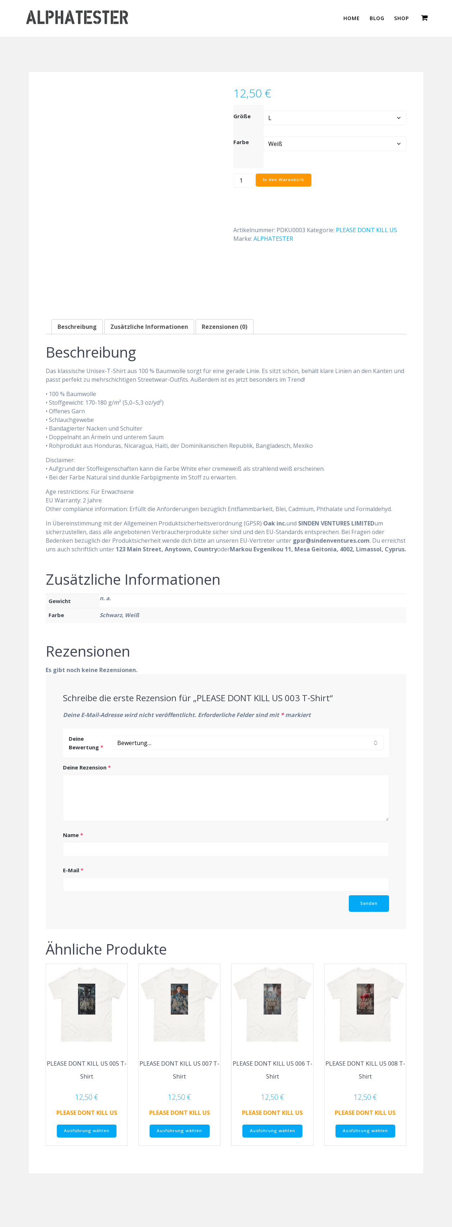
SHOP (401, 18)
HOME (351, 18)
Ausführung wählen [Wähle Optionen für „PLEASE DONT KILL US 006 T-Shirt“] (273, 1131)
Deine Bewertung (86, 742)
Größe (242, 116)
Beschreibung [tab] (77, 326)
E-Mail (73, 869)
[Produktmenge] (243, 181)
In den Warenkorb (284, 180)
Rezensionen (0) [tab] (224, 326)
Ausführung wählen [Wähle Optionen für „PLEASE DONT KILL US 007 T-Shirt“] (179, 1131)
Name (73, 834)
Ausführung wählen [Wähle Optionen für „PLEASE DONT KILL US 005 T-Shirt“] (87, 1131)
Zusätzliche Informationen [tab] (149, 326)
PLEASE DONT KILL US (366, 230)
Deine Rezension (87, 767)
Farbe (241, 142)
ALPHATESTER (273, 239)
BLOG (377, 18)
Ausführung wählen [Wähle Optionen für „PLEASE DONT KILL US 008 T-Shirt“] (365, 1131)
